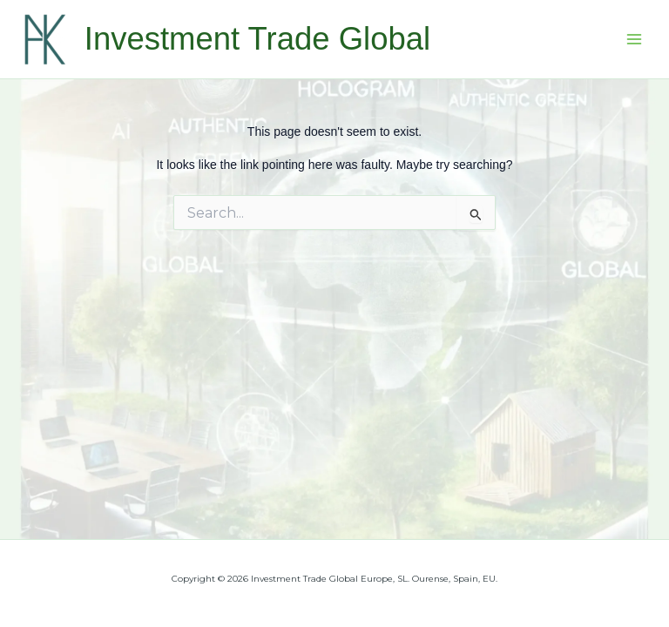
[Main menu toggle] (635, 39)
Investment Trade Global (257, 39)
